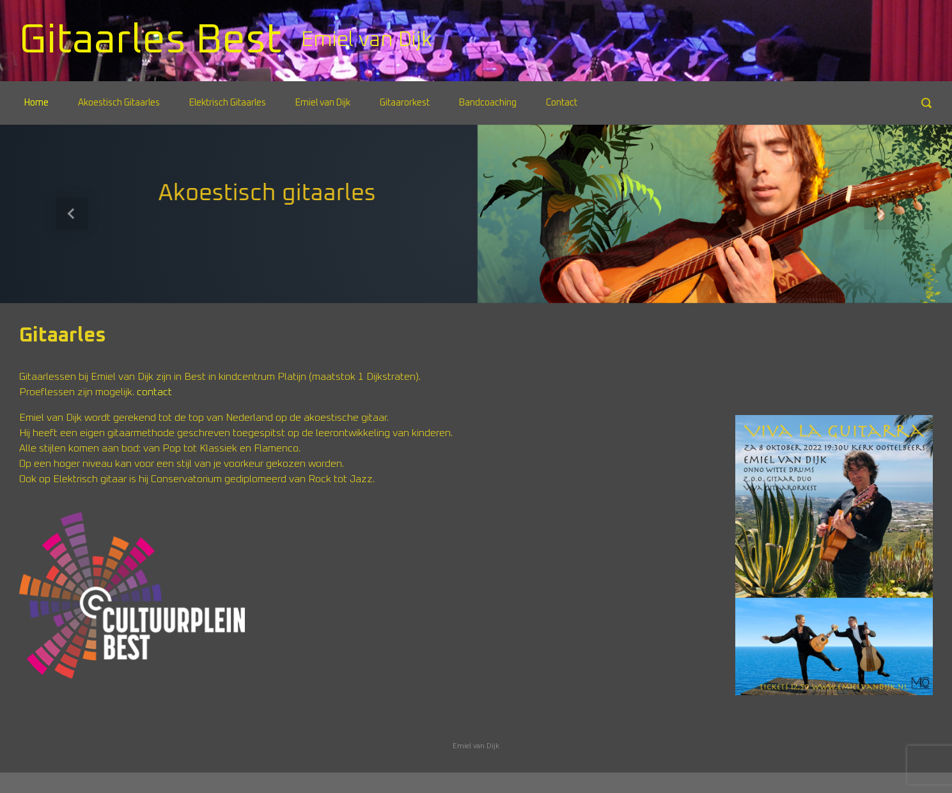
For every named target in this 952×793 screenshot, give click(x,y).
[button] (71, 214)
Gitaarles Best (150, 40)
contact (154, 392)
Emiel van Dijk (476, 746)
